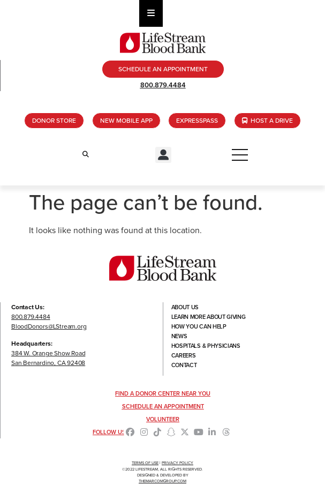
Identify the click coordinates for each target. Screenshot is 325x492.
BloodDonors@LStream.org (48, 326)
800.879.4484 (163, 85)
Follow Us (109, 432)
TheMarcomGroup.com (162, 481)
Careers (183, 355)
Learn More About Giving (208, 316)
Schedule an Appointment (163, 406)
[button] (163, 155)
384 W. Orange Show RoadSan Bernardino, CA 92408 (48, 358)
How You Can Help (198, 326)
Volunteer (162, 419)
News (179, 336)
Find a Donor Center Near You (162, 393)
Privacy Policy (177, 463)
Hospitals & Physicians (205, 345)
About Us (185, 307)
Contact (184, 365)
